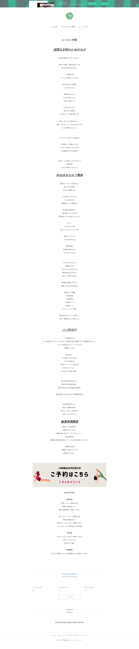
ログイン (104, 3)
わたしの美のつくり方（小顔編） (69, 590)
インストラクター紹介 (68, 27)
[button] (54, 27)
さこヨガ (54, 27)
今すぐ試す (92, 3)
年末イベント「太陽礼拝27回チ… (43, 590)
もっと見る (69, 602)
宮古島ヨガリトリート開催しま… (95, 590)
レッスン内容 (83, 27)
